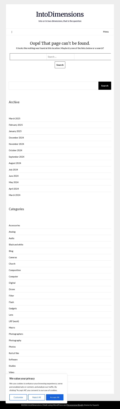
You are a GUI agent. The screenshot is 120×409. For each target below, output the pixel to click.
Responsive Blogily (75, 405)
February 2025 (16, 125)
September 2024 (16, 156)
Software (13, 359)
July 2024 (13, 169)
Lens (11, 314)
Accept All (54, 397)
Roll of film (14, 353)
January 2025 (15, 131)
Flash (11, 302)
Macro (12, 327)
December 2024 (16, 137)
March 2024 (14, 195)
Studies (12, 366)
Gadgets (13, 308)
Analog (12, 231)
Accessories (14, 225)
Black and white (16, 244)
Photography (15, 340)
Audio (11, 238)
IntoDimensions (60, 14)
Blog (11, 251)
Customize (18, 397)
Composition (15, 270)
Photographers (16, 334)
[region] (36, 388)
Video (11, 372)
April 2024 (14, 188)
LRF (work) (14, 321)
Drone (12, 289)
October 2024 (15, 150)
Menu (106, 31)
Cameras (13, 257)
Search (104, 85)
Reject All (36, 397)
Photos (12, 346)
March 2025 (14, 118)
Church (12, 263)
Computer (13, 276)
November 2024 (16, 144)
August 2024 (15, 163)
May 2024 (13, 182)
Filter (11, 295)
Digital (12, 283)
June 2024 (13, 176)
